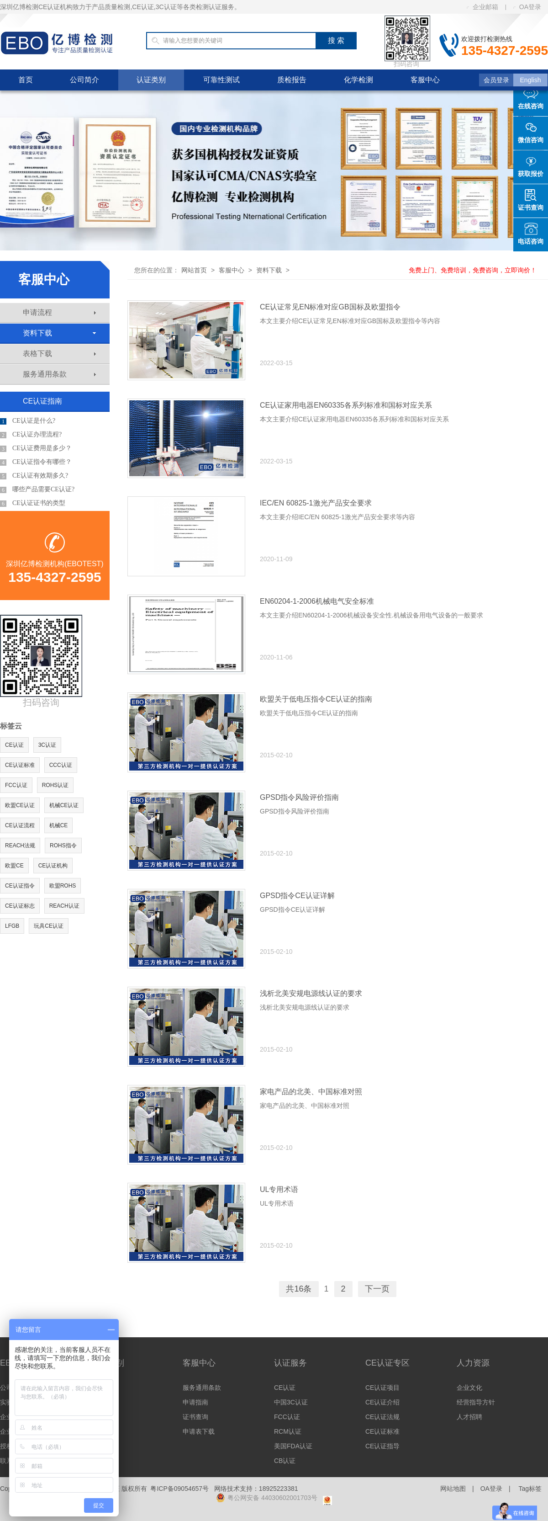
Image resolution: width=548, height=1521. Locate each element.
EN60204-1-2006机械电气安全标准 (317, 601)
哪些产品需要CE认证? (37, 489)
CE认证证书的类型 (32, 503)
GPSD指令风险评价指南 (299, 797)
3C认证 (47, 745)
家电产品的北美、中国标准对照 (311, 1092)
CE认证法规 (382, 1416)
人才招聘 (469, 1416)
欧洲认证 (104, 1387)
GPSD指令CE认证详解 (297, 895)
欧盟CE (14, 865)
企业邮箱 (482, 7)
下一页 (377, 1288)
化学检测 (358, 80)
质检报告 (291, 80)
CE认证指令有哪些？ (36, 462)
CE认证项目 (382, 1387)
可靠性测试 (221, 80)
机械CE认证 (64, 805)
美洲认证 (104, 1402)
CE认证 (14, 745)
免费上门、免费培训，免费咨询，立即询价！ (472, 270)
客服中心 (425, 80)
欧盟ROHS (62, 886)
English (530, 80)
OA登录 (527, 7)
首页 (25, 80)
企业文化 (469, 1387)
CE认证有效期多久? (34, 475)
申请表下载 (199, 1431)
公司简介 (84, 80)
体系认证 (104, 1446)
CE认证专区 (387, 1362)
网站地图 (453, 1488)
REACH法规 (20, 845)
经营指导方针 (476, 1402)
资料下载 (59, 333)
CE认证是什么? (27, 421)
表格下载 (59, 353)
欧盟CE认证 (20, 805)
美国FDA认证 (293, 1446)
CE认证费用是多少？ (36, 448)
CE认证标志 (20, 906)
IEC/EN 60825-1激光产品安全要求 (316, 503)
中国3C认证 (291, 1402)
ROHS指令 (63, 845)
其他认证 (104, 1431)
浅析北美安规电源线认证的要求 (311, 993)
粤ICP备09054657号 (179, 1488)
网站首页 (194, 270)
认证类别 (151, 80)
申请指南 (195, 1402)
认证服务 (290, 1362)
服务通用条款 (59, 374)
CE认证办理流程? (31, 434)
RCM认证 (287, 1431)
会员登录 (496, 80)
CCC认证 (60, 765)
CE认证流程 (20, 825)
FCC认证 (16, 785)
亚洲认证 (104, 1416)
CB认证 (284, 1460)
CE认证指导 (382, 1446)
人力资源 (473, 1362)
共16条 (298, 1288)
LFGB (12, 926)
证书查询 (195, 1416)
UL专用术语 (279, 1189)
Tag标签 (530, 1488)
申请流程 (59, 312)
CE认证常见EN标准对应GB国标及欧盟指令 (330, 307)
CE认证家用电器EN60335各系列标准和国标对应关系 (346, 405)
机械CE (58, 825)
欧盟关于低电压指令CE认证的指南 (316, 699)
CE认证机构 (53, 865)
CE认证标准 (20, 765)
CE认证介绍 (382, 1402)
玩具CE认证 (48, 926)
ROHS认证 (55, 785)
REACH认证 (64, 906)
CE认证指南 (42, 401)
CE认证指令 (20, 886)
